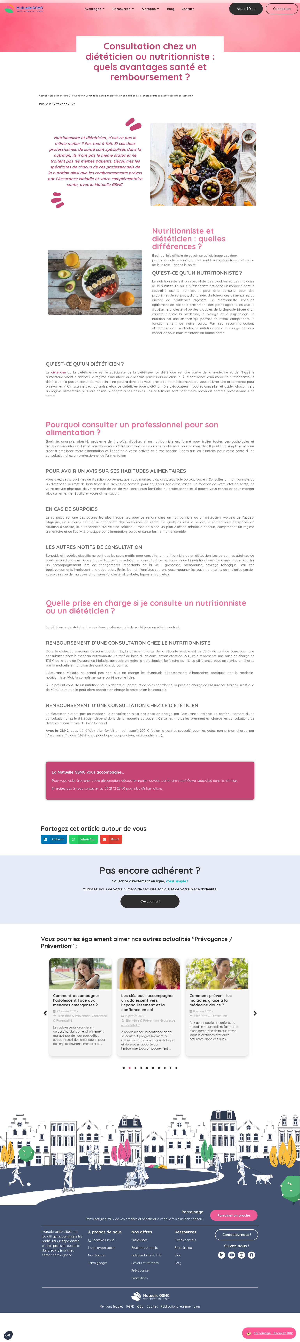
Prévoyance (140, 1270)
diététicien (59, 372)
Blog (52, 95)
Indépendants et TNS (146, 1255)
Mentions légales (111, 1306)
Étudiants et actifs (144, 1248)
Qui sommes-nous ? (102, 1240)
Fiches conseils (185, 1240)
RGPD (130, 1306)
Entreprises (139, 1240)
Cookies (152, 1306)
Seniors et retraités (145, 1263)
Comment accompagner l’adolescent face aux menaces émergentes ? (78, 1000)
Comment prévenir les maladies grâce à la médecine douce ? (212, 1000)
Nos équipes (97, 1255)
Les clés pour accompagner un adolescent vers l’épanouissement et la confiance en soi (149, 1002)
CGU (140, 1306)
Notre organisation (101, 1248)
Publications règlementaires (181, 1306)
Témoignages (97, 1263)
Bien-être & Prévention (70, 95)
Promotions (139, 1278)
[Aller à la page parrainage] (269, 1333)
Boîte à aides (184, 1248)
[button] (54, 839)
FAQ (178, 1263)
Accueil (43, 95)
